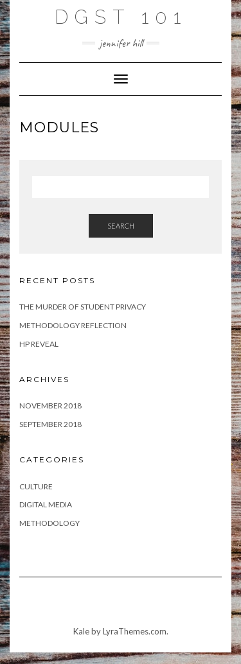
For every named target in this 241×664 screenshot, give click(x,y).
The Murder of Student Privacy (82, 306)
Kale (81, 631)
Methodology (49, 523)
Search (120, 226)
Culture (36, 486)
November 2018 (50, 405)
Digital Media (45, 504)
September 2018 (50, 424)
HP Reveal (38, 344)
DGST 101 (121, 17)
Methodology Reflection (73, 325)
